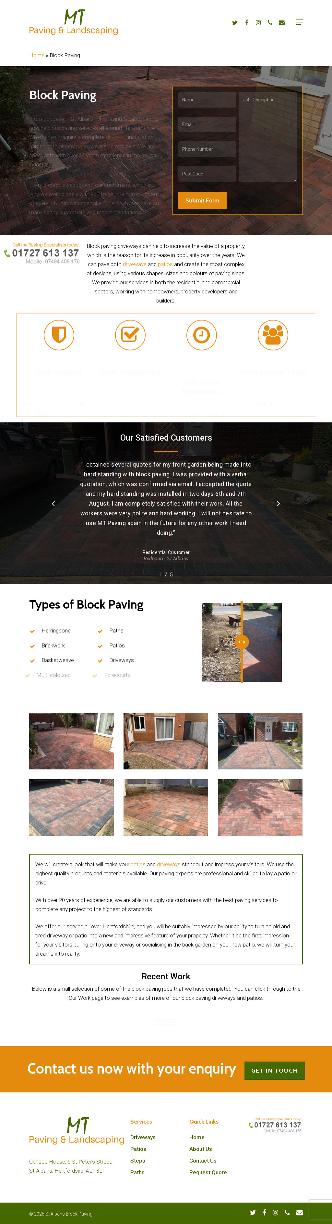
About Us (200, 1149)
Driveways (143, 1137)
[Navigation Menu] (299, 22)
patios (165, 264)
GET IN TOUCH (274, 1070)
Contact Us (203, 1160)
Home (36, 55)
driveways (135, 264)
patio (82, 141)
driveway (116, 132)
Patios (138, 1149)
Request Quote (208, 1172)
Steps (137, 1160)
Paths (137, 1172)
